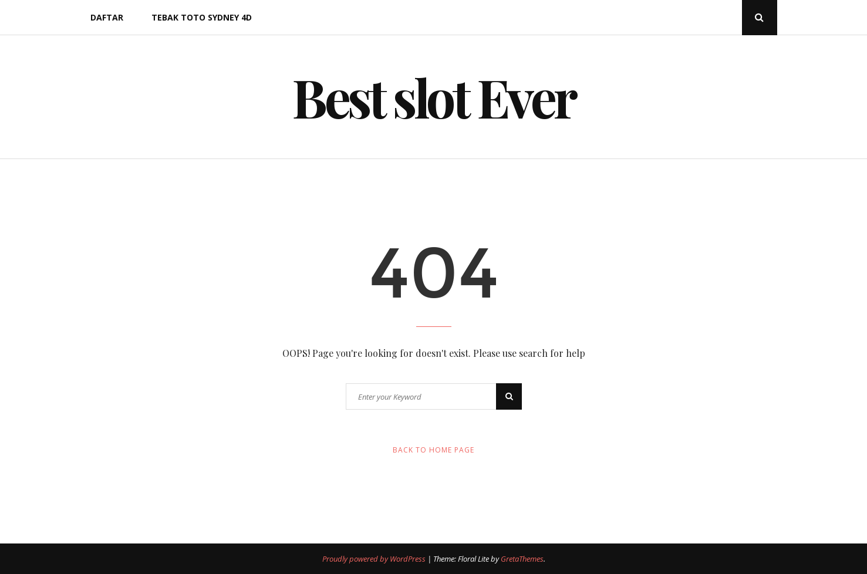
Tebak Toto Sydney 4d (201, 17)
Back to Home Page (433, 450)
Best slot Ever (433, 97)
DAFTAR (106, 17)
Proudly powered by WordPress (374, 558)
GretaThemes (522, 558)
